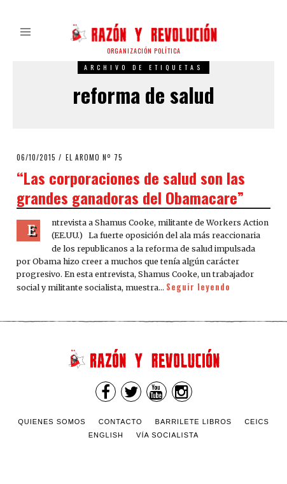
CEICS (256, 421)
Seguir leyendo (198, 287)
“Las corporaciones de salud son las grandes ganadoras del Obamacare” (131, 187)
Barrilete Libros (193, 421)
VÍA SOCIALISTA (167, 435)
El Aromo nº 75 (94, 157)
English (105, 435)
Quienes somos (52, 421)
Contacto (121, 421)
